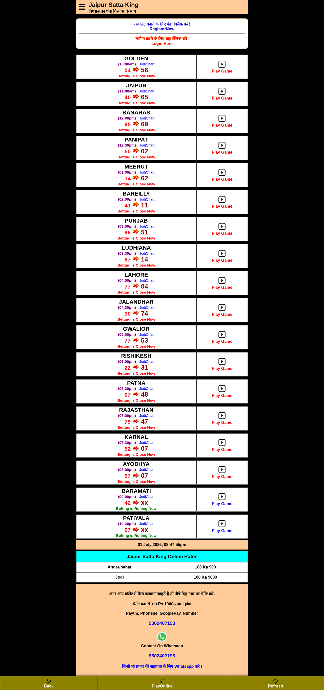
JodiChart (146, 64)
